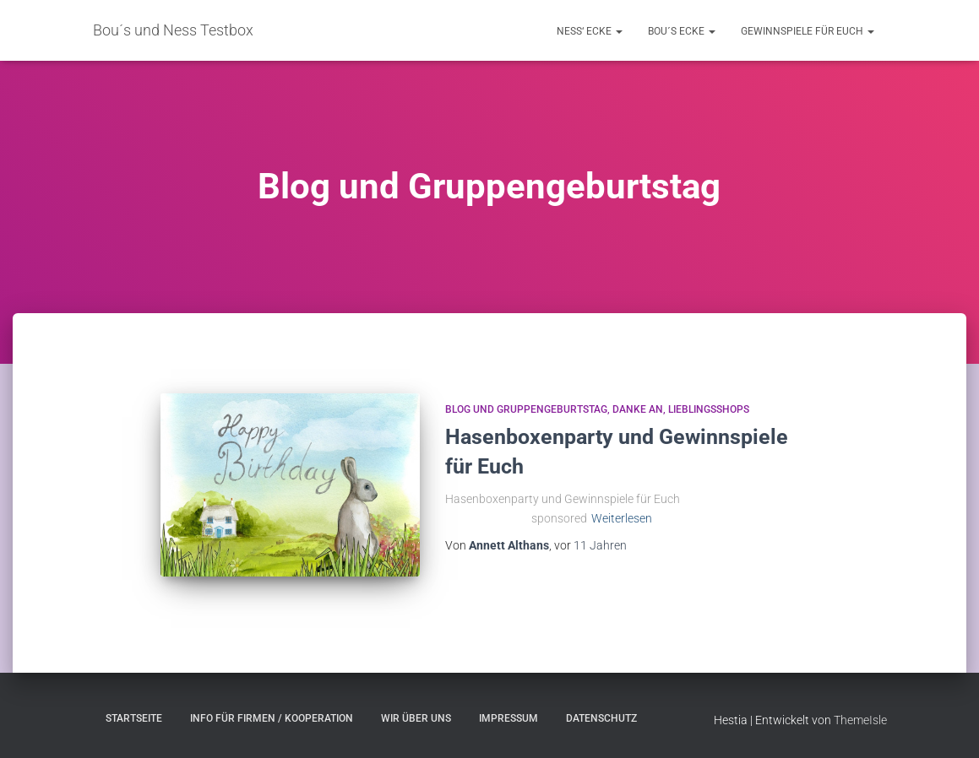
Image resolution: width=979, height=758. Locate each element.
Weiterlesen (621, 518)
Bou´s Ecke (681, 31)
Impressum (508, 718)
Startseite (134, 718)
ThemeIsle (860, 720)
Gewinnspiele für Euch (807, 31)
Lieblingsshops (708, 409)
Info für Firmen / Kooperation (271, 718)
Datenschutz (601, 718)
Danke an (637, 409)
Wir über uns (416, 718)
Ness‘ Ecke (590, 31)
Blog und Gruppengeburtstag (526, 409)
